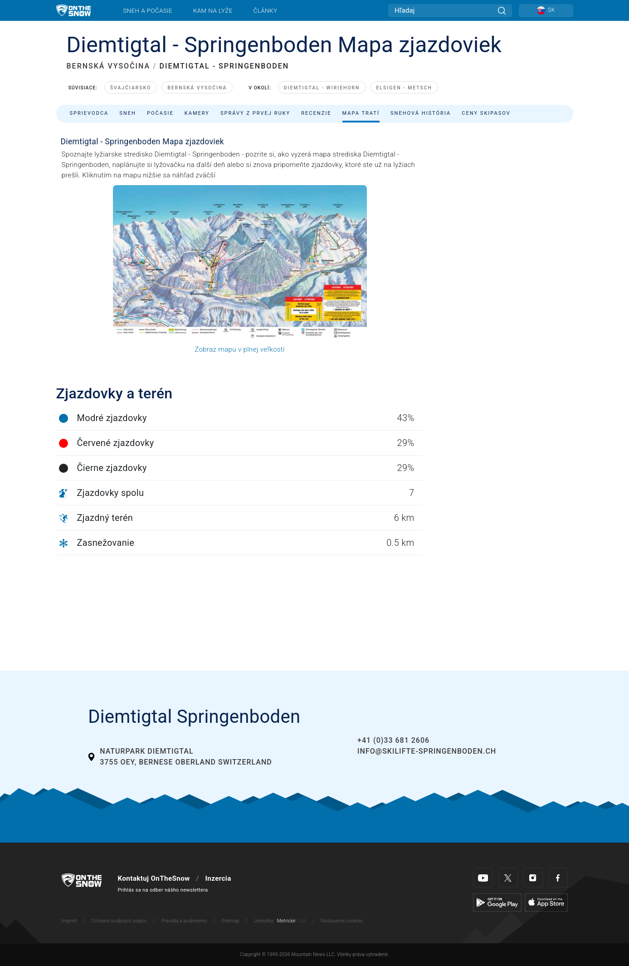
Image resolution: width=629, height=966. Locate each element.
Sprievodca (89, 113)
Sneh (127, 113)
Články (266, 10)
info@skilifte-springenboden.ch (426, 751)
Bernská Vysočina (197, 88)
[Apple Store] (546, 902)
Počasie (160, 113)
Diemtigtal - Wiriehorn (322, 88)
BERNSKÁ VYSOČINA (109, 66)
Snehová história (420, 113)
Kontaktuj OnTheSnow (154, 878)
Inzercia (218, 878)
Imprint (69, 920)
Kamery (197, 113)
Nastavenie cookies (342, 920)
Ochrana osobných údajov (119, 920)
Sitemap (230, 920)
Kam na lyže (213, 10)
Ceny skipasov (486, 113)
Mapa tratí (361, 113)
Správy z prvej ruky (255, 113)
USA (301, 920)
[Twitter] (508, 878)
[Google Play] (497, 902)
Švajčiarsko (130, 88)
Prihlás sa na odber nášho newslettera (163, 890)
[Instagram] (533, 878)
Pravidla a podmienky (184, 920)
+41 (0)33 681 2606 (393, 740)
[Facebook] (558, 878)
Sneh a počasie (147, 10)
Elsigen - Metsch (404, 88)
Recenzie (316, 113)
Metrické (286, 920)
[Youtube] (483, 878)
